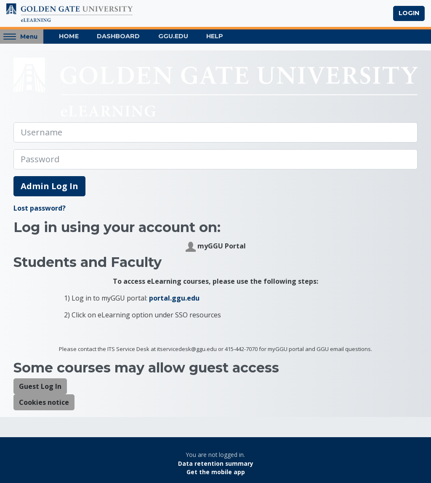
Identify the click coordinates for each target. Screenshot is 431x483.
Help (214, 36)
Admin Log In (49, 186)
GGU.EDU (173, 36)
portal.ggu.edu (174, 298)
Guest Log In (40, 386)
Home (69, 36)
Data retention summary (215, 463)
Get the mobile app (215, 472)
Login (409, 13)
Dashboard (118, 36)
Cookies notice (44, 402)
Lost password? (39, 208)
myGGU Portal (216, 246)
